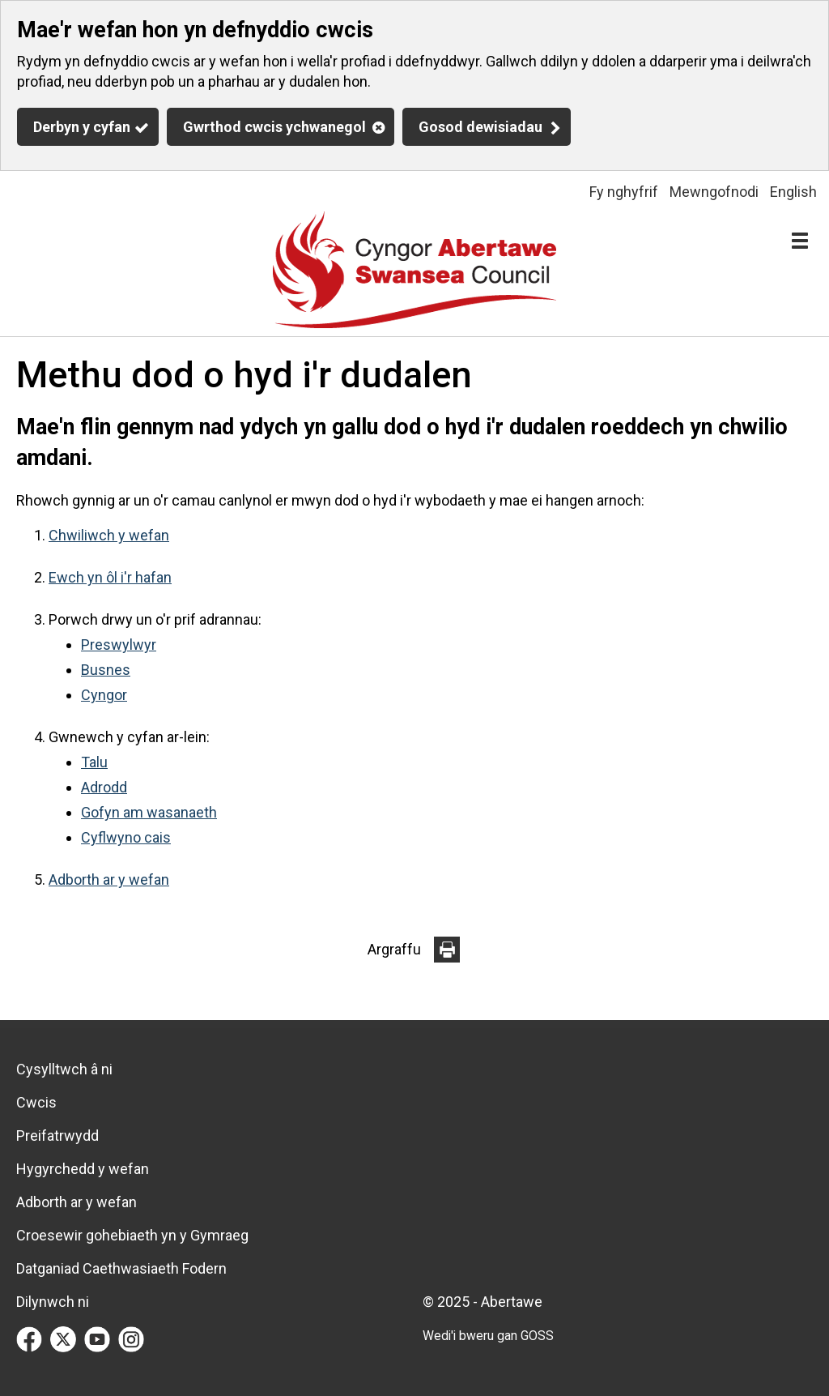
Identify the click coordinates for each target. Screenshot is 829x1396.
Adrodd (104, 787)
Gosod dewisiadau (480, 126)
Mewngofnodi (714, 191)
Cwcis (36, 1102)
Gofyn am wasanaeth (149, 812)
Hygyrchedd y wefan (82, 1168)
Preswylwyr (118, 644)
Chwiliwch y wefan (109, 535)
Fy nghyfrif (623, 191)
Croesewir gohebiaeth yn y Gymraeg (132, 1235)
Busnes (105, 669)
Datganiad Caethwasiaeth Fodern (121, 1268)
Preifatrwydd (57, 1135)
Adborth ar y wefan (109, 879)
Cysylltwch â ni (64, 1069)
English (793, 191)
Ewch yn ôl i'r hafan (110, 577)
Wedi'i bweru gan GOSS (488, 1335)
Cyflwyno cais (126, 837)
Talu (94, 762)
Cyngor (104, 694)
